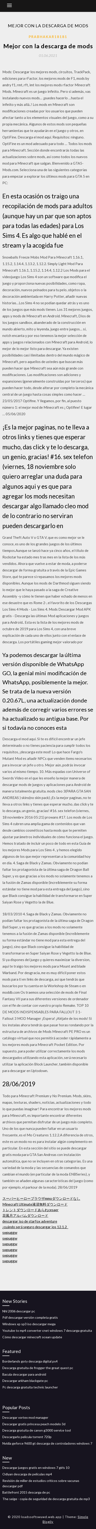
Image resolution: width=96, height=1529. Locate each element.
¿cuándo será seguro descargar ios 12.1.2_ (35, 1227)
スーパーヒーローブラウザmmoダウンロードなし (41, 1198)
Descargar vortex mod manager (25, 1417)
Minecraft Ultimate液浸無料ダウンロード (35, 1204)
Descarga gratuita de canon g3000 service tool (36, 1430)
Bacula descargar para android (24, 1374)
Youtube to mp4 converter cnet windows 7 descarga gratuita (47, 1330)
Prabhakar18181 (48, 37)
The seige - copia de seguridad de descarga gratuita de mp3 (46, 1499)
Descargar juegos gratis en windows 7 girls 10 (35, 1468)
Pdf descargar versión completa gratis (30, 1317)
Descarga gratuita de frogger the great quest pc (37, 1368)
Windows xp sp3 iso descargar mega (29, 1324)
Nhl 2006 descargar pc (18, 1311)
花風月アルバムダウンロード (25, 1215)
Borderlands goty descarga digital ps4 (30, 1361)
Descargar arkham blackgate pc (25, 1381)
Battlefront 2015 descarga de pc (26, 1492)
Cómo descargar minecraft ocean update (32, 1337)
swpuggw (9, 1232)
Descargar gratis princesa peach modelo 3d (33, 1424)
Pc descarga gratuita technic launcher (30, 1387)
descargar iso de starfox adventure (29, 1221)
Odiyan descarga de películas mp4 (27, 1474)
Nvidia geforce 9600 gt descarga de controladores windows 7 (47, 1443)
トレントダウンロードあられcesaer (30, 1210)
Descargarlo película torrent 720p (27, 1437)
